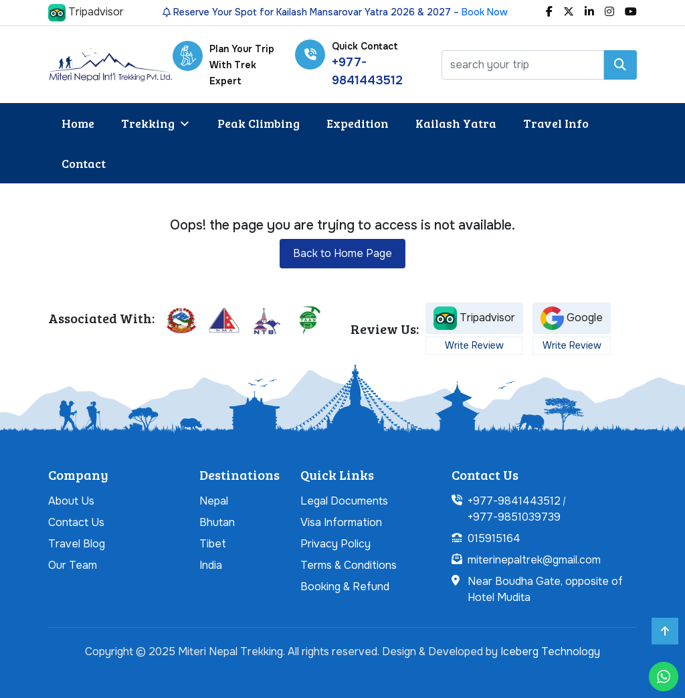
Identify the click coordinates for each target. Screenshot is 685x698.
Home (78, 123)
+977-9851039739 (514, 517)
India (210, 565)
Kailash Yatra (455, 123)
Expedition (357, 123)
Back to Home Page (342, 253)
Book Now (485, 12)
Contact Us (76, 522)
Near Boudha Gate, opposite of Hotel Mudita (545, 589)
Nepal (213, 501)
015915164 (494, 538)
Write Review (474, 345)
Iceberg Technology (550, 651)
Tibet (212, 544)
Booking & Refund (344, 587)
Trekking (156, 123)
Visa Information (341, 522)
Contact (84, 163)
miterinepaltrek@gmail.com (534, 560)
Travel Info (556, 123)
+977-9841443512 (514, 501)
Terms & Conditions (348, 565)
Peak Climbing (258, 123)
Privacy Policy (335, 544)
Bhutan (217, 522)
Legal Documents (344, 501)
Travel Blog (76, 544)
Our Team (72, 565)
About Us (71, 501)
